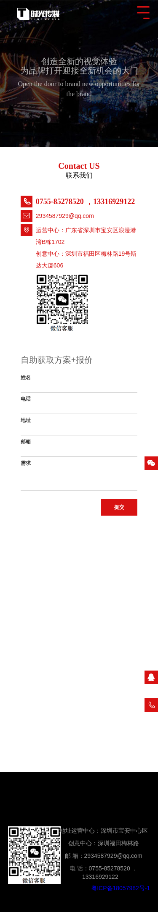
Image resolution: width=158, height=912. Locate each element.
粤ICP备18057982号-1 (120, 888)
